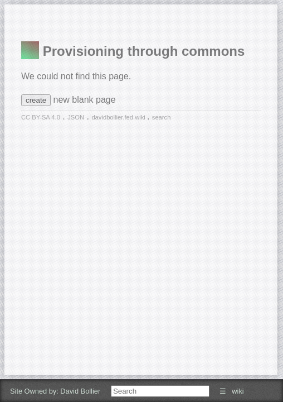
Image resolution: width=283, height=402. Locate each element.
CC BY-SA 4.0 (40, 117)
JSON (75, 117)
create (36, 100)
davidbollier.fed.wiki (119, 117)
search (161, 117)
